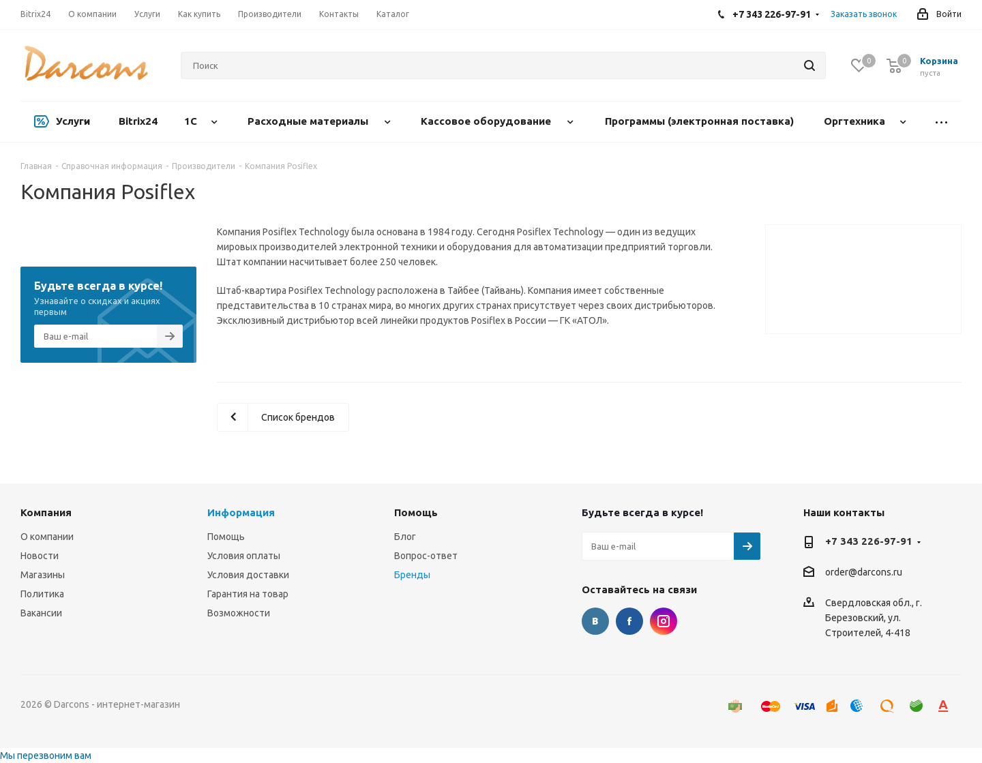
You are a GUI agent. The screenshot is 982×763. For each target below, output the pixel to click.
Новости (39, 555)
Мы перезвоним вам (45, 755)
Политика (42, 593)
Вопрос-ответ (426, 555)
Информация (241, 512)
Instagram (663, 621)
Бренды (412, 574)
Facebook (629, 621)
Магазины (42, 574)
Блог (405, 536)
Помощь (226, 536)
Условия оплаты (243, 555)
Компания (46, 512)
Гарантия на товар (247, 593)
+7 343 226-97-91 (868, 541)
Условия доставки (248, 574)
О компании (47, 536)
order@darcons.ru (863, 572)
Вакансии (41, 613)
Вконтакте (595, 621)
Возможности (238, 613)
